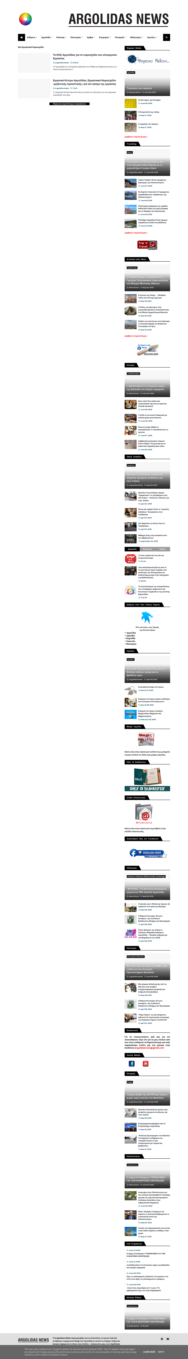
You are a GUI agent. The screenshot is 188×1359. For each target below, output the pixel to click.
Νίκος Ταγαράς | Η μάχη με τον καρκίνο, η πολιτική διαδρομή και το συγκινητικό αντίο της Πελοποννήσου (153, 1215)
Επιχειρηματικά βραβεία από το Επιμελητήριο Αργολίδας (152, 1124)
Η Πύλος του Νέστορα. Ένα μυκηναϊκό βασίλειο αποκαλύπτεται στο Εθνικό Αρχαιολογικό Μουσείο (153, 310)
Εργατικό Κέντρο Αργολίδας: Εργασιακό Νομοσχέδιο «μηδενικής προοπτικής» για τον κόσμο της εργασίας (84, 82)
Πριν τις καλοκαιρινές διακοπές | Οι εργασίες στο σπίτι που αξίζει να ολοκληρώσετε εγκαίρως (147, 1277)
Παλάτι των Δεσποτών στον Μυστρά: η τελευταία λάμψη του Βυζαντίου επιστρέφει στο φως (154, 324)
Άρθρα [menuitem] (90, 37)
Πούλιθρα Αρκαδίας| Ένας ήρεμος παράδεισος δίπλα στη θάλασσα (153, 221)
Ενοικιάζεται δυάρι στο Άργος (151, 687)
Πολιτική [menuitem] (60, 37)
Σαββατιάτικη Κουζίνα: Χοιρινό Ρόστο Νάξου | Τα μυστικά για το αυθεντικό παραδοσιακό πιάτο (152, 443)
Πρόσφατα (147, 549)
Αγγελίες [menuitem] (151, 37)
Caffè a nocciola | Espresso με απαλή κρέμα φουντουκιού (152, 416)
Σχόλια (162, 549)
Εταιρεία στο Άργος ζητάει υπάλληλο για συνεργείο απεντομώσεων (154, 700)
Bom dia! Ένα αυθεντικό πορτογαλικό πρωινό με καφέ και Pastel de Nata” (152, 404)
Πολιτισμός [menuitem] (75, 37)
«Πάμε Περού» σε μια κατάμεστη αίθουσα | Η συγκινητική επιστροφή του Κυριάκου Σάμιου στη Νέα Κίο (153, 1017)
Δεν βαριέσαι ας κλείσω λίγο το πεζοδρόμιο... (151, 524)
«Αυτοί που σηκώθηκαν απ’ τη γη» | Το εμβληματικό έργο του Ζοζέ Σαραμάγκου (144, 1289)
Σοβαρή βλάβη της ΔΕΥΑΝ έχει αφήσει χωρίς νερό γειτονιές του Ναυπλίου (147, 1096)
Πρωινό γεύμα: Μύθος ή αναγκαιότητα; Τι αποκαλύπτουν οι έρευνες (153, 430)
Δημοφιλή (132, 549)
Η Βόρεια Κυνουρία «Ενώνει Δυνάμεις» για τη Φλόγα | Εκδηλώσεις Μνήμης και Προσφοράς (154, 918)
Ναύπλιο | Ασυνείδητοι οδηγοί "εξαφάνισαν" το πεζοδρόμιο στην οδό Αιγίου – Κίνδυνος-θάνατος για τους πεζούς (153, 497)
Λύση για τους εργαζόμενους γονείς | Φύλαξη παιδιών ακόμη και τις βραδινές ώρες (146, 672)
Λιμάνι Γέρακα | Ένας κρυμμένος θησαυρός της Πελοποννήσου (152, 181)
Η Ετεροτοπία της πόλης (148, 112)
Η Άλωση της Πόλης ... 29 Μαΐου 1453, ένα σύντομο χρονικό (152, 296)
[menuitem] (21, 37)
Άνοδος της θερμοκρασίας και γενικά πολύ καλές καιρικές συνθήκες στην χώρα (154, 1230)
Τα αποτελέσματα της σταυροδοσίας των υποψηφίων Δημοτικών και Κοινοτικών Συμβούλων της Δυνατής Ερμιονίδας (154, 590)
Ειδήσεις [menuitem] (31, 37)
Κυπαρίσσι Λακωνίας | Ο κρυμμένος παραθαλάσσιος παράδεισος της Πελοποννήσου (153, 194)
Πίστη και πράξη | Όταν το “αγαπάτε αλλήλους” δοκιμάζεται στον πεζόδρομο (153, 512)
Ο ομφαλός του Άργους (148, 124)
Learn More (149, 1352)
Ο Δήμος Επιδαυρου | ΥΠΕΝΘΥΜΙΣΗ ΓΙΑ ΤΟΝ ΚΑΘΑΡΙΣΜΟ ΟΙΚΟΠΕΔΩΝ (146, 1179)
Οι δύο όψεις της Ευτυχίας (149, 100)
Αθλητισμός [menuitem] (135, 37)
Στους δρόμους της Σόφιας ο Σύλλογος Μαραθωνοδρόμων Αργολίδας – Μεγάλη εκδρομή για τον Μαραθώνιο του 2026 (152, 934)
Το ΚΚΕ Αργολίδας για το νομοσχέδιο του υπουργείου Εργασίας (85, 56)
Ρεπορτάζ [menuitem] (119, 37)
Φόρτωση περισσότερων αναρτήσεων (69, 103)
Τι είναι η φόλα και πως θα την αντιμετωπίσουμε (151, 556)
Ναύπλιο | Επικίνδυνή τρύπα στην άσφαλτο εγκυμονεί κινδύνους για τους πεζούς (145, 478)
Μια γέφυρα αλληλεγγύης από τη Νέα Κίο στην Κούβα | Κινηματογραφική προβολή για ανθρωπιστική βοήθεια (152, 988)
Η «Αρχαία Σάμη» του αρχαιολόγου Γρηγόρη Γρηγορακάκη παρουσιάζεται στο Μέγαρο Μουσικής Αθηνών (147, 280)
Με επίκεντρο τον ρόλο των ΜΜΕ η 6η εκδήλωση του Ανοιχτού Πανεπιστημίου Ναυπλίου (147, 969)
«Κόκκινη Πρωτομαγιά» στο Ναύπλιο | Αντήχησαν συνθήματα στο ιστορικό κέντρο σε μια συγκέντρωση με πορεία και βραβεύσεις (154, 1140)
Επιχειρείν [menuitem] (104, 37)
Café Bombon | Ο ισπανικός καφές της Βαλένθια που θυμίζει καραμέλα (146, 388)
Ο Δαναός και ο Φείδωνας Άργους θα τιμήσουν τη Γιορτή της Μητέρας (154, 905)
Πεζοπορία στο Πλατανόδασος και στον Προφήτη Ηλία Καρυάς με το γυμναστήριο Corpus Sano (145, 165)
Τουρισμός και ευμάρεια (139, 88)
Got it (161, 1352)
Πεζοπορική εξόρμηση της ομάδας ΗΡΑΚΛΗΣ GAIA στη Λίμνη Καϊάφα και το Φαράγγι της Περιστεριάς (153, 208)
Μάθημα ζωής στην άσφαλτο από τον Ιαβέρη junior (152, 536)
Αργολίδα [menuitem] (45, 37)
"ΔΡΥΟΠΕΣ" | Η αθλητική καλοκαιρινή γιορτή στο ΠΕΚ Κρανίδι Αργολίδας (147, 891)
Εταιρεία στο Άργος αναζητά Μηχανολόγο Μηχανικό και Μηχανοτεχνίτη (150, 713)
